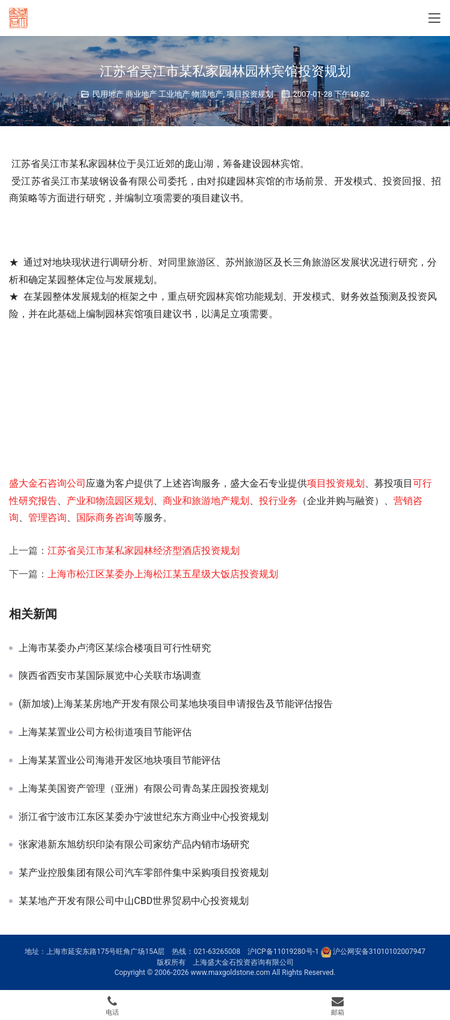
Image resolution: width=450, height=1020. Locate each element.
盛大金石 (28, 483)
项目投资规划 (250, 94)
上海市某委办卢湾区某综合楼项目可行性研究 (115, 648)
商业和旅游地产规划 (206, 500)
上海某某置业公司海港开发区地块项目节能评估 (119, 760)
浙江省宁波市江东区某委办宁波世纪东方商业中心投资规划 (144, 817)
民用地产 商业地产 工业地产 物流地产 (158, 94)
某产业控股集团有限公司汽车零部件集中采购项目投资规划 (144, 872)
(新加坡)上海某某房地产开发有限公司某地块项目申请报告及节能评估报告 (176, 704)
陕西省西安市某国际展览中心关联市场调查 (110, 675)
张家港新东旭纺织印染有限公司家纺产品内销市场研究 (134, 844)
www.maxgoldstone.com (230, 972)
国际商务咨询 (105, 517)
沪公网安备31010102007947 (379, 951)
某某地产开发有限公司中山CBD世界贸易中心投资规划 (134, 901)
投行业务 (278, 500)
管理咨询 (47, 517)
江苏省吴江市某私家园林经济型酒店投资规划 (143, 550)
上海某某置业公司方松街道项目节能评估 (105, 732)
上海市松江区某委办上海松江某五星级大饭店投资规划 (162, 574)
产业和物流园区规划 (110, 500)
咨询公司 (66, 483)
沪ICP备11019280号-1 (283, 951)
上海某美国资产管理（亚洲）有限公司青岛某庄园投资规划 (144, 788)
